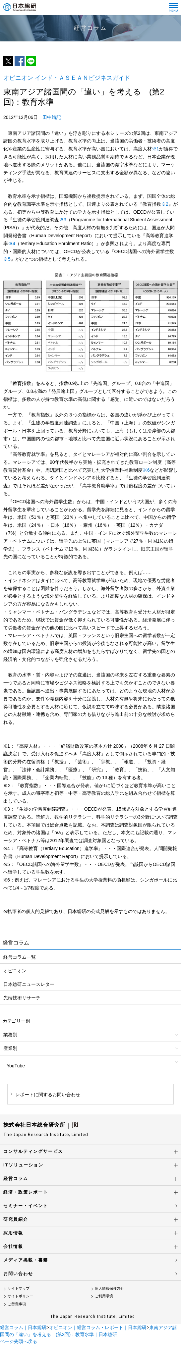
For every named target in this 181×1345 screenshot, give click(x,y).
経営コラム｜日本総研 (23, 1327)
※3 (62, 219)
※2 (164, 204)
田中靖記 (51, 117)
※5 (7, 259)
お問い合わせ (18, 1273)
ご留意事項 (17, 1304)
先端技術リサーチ (21, 997)
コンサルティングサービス (33, 1151)
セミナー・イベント (25, 1205)
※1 (155, 148)
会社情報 (13, 1246)
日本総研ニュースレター (28, 984)
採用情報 (13, 1232)
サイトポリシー (20, 1296)
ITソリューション (23, 1164)
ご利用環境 (104, 1296)
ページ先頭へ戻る (18, 1341)
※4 (11, 243)
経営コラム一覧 (19, 957)
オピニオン (15, 970)
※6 (146, 470)
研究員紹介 (15, 1219)
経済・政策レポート (25, 1192)
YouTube (16, 1065)
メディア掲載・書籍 (25, 1260)
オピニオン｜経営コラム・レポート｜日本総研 (98, 1327)
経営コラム (15, 1178)
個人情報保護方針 (109, 1288)
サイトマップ (19, 1288)
